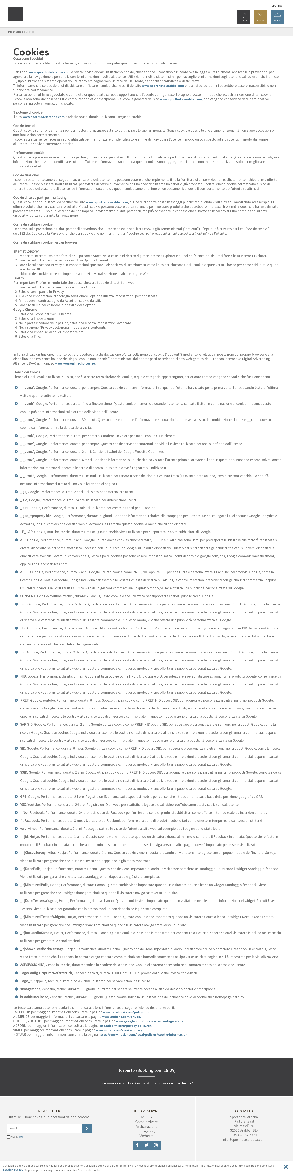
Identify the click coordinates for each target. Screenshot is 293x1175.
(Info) (21, 1136)
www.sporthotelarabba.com (49, 72)
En (280, 5)
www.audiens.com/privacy (121, 1016)
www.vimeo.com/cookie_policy (119, 1030)
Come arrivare (146, 1121)
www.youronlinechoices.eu (75, 363)
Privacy (17, 1136)
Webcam (146, 1135)
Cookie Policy (13, 1170)
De (274, 5)
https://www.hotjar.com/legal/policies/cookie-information (143, 1034)
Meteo (146, 1117)
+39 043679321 (244, 1135)
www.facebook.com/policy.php (126, 1012)
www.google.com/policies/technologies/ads (149, 1021)
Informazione (15, 31)
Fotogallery (146, 1131)
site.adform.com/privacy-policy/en (125, 1025)
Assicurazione (146, 1126)
